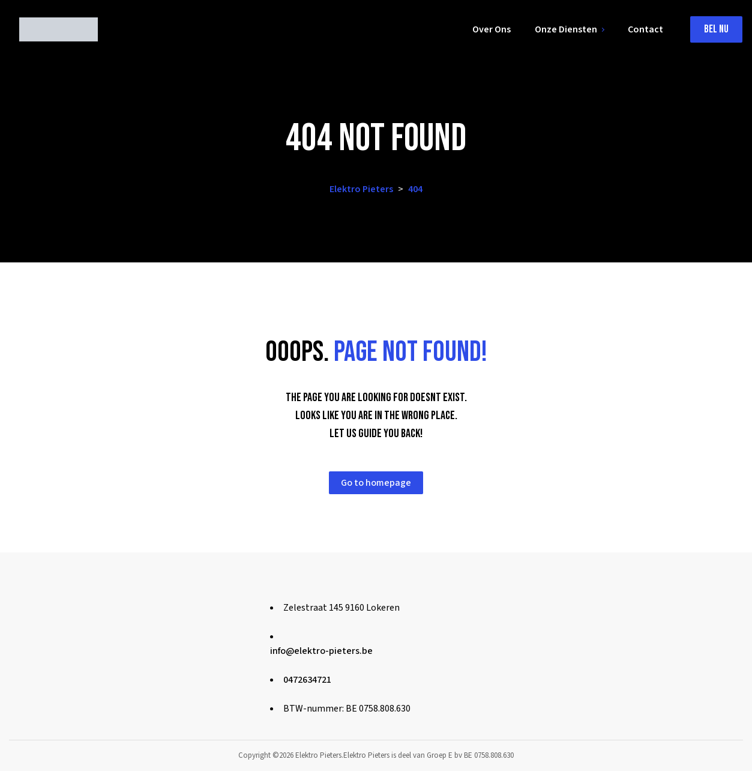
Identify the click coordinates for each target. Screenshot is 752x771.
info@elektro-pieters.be (321, 651)
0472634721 (307, 679)
